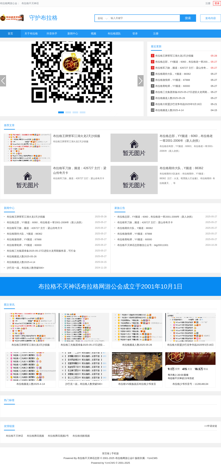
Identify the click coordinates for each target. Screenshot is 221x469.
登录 (217, 3)
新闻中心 (72, 33)
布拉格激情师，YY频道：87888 (172, 80)
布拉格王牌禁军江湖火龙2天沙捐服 (174, 55)
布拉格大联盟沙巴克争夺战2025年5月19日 (178, 104)
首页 (10, 33)
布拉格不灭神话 (30, 3)
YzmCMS (110, 462)
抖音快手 (52, 33)
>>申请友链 (210, 426)
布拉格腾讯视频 (35, 435)
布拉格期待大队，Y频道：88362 (173, 73)
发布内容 (210, 18)
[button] (61, 112)
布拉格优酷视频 (81, 435)
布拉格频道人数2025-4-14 (169, 110)
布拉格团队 (114, 33)
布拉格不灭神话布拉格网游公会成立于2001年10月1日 (110, 286)
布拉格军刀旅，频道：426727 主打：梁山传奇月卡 (183, 67)
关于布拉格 (31, 33)
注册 (208, 3)
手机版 (115, 453)
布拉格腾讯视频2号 (58, 435)
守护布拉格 (29, 17)
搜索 (188, 18)
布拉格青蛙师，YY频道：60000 (172, 86)
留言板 (106, 453)
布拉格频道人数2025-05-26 (170, 98)
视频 (93, 33)
